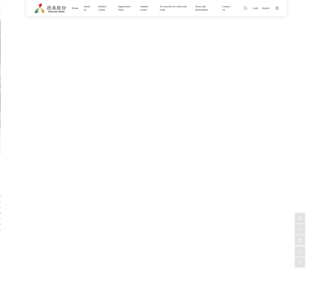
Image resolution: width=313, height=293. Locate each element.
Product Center (102, 8)
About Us (87, 8)
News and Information (201, 8)
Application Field (124, 8)
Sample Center (144, 8)
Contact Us (226, 8)
